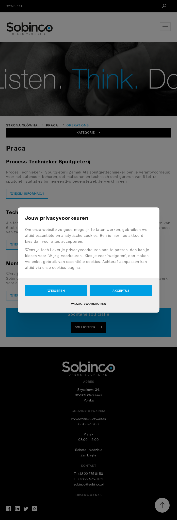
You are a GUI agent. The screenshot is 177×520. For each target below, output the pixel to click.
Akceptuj (121, 290)
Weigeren (56, 290)
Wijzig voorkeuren (88, 303)
